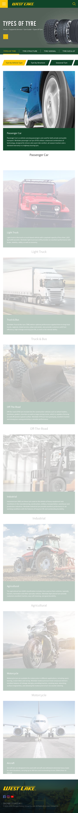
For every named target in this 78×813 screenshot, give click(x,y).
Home (5, 32)
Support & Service (15, 32)
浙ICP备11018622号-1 (12, 803)
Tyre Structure (30, 51)
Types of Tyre (38, 32)
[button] (14, 63)
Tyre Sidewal (50, 51)
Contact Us (54, 806)
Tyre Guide (27, 32)
